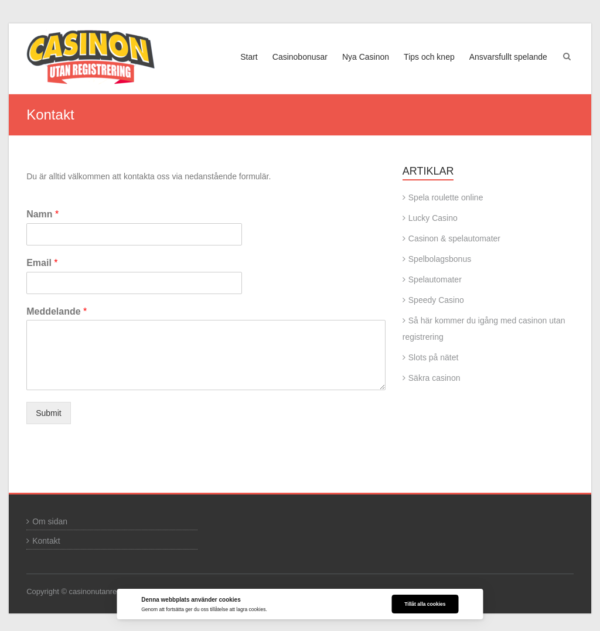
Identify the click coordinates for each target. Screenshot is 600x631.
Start (249, 57)
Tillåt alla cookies (424, 604)
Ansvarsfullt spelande (508, 57)
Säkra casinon (434, 378)
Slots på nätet (433, 357)
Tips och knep (429, 57)
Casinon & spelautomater (454, 238)
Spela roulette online (445, 197)
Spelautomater (435, 279)
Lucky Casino (433, 218)
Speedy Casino (436, 300)
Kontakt (46, 540)
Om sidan (49, 521)
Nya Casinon (365, 57)
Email (41, 263)
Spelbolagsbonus (439, 259)
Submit (49, 413)
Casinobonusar (300, 57)
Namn (42, 214)
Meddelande (56, 311)
